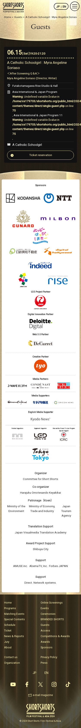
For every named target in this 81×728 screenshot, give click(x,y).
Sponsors (46, 647)
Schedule (9, 625)
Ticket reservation (40, 155)
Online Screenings (52, 602)
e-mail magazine (43, 695)
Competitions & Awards (55, 636)
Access (45, 630)
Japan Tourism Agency (66, 511)
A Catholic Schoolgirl (27, 145)
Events (45, 608)
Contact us (10, 657)
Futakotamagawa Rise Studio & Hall (35, 85)
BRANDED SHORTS (52, 619)
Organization (12, 662)
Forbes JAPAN (58, 566)
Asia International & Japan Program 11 (38, 115)
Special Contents (14, 619)
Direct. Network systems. (40, 582)
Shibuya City (40, 549)
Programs (10, 608)
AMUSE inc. (20, 566)
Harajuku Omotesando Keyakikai (40, 492)
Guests (45, 625)
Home (8, 602)
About (8, 647)
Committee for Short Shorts (40, 479)
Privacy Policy (49, 657)
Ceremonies (48, 613)
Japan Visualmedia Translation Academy (40, 532)
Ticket (7, 630)
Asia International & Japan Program (34, 91)
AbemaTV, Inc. (38, 566)
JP (58, 6)
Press (44, 662)
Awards (45, 641)
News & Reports (14, 636)
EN (64, 6)
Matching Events (14, 613)
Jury (6, 641)
